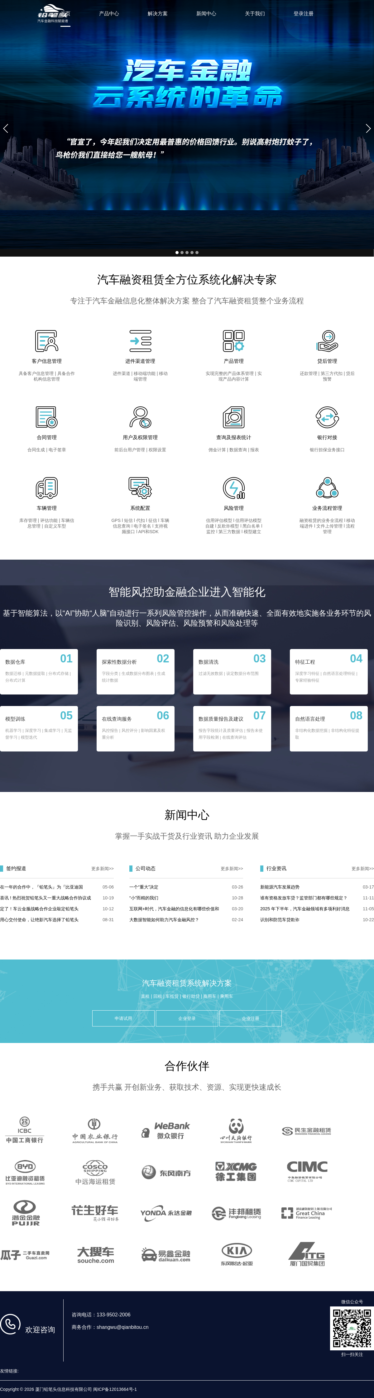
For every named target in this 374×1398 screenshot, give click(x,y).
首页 (65, 13)
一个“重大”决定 (143, 886)
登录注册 (304, 13)
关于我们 (255, 13)
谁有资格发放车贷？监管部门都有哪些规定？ (304, 897)
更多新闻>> (102, 868)
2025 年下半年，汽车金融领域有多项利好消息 (305, 908)
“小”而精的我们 (143, 897)
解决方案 (158, 13)
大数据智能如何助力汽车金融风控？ (164, 919)
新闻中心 (206, 13)
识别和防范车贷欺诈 (280, 919)
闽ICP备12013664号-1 (115, 1389)
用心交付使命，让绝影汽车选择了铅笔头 (39, 919)
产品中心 (109, 13)
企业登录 (187, 1018)
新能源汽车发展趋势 (280, 886)
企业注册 (250, 1018)
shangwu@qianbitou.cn (123, 1327)
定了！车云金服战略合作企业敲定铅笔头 (39, 908)
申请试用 (123, 1018)
